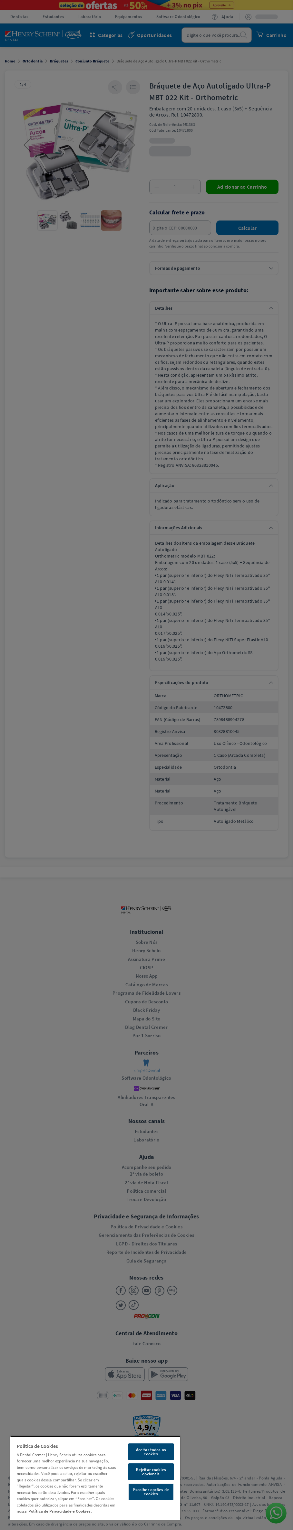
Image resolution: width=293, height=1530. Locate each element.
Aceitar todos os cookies (151, 1452)
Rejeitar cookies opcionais (151, 1472)
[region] (95, 1478)
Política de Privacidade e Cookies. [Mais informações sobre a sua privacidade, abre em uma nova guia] (60, 1511)
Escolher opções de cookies (151, 1492)
